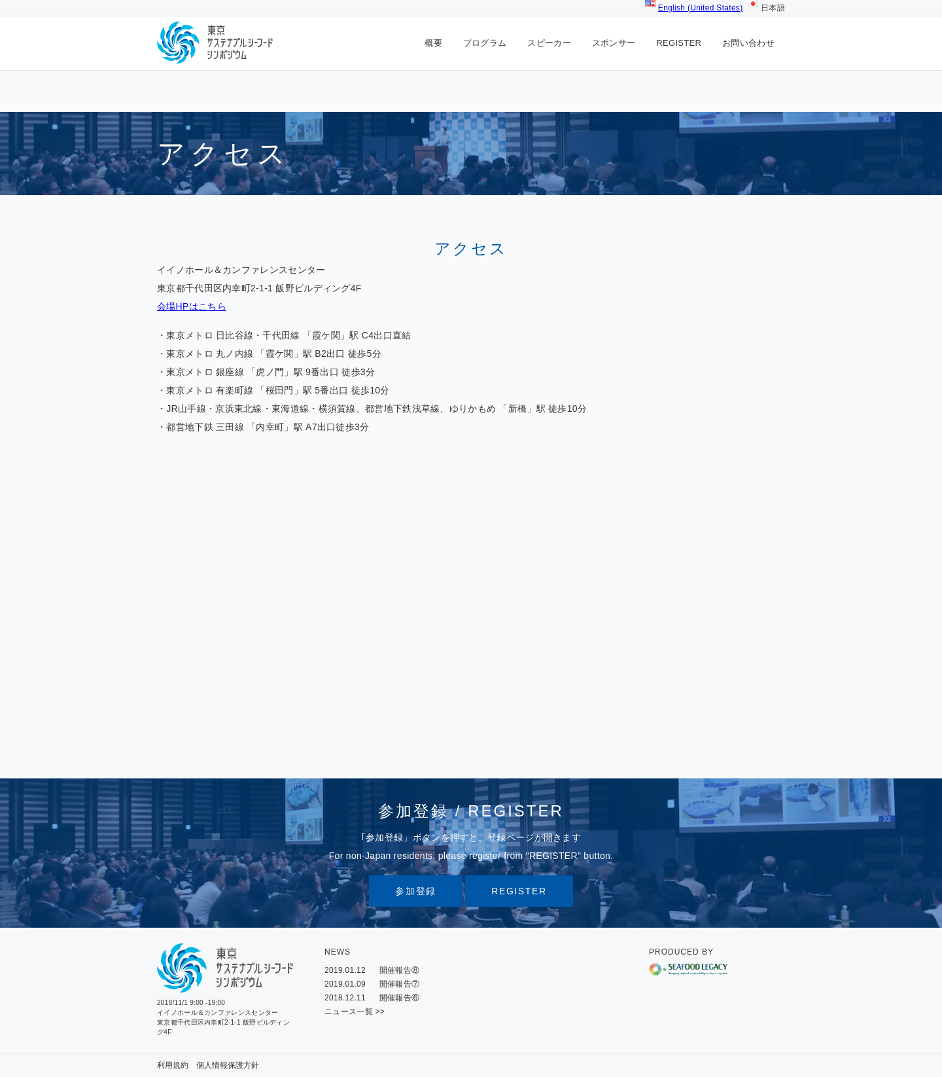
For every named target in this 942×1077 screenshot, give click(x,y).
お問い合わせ (748, 43)
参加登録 (415, 891)
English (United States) (700, 7)
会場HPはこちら (191, 306)
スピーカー (549, 43)
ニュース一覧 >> (354, 1011)
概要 (433, 43)
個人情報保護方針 (227, 1065)
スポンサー (614, 43)
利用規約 (172, 1065)
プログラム (485, 43)
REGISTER (678, 43)
